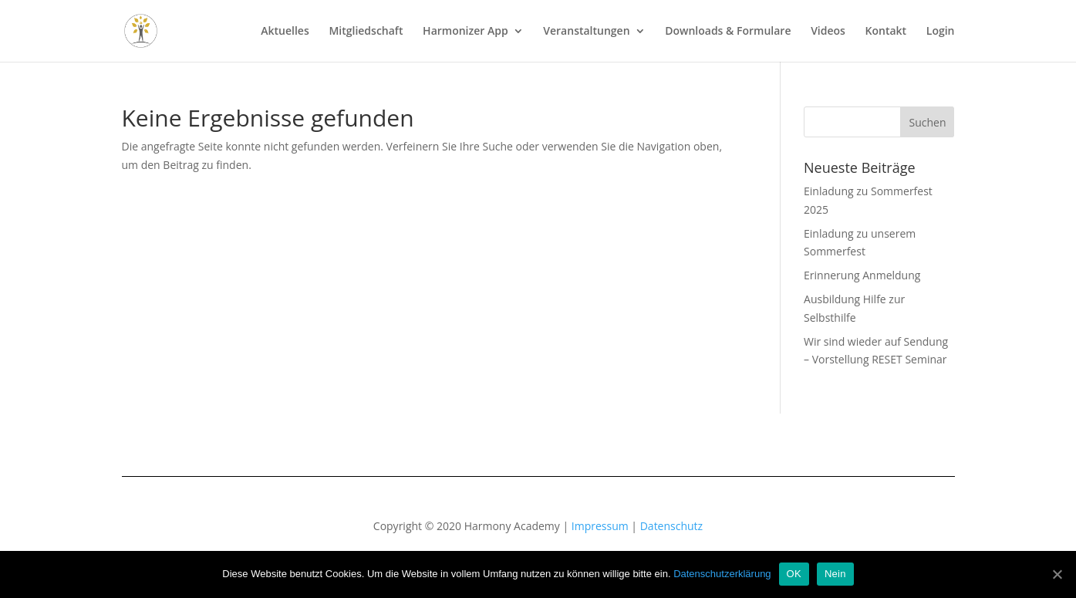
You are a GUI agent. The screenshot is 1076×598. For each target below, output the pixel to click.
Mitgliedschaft (366, 31)
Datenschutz (671, 526)
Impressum (600, 526)
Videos (828, 31)
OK (794, 573)
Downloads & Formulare (728, 31)
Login (940, 31)
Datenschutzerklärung (722, 573)
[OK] (1056, 574)
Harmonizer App (465, 31)
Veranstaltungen (586, 31)
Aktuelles (285, 31)
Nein (835, 573)
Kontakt (886, 31)
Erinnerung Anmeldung (862, 275)
